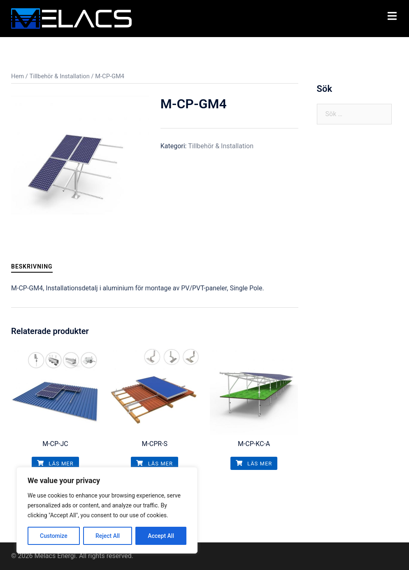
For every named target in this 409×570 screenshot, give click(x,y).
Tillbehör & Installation (60, 76)
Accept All (161, 536)
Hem (17, 76)
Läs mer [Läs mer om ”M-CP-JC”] (55, 463)
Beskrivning (32, 266)
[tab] (32, 266)
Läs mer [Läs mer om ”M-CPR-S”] (154, 463)
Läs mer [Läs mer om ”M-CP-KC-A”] (254, 463)
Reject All (107, 536)
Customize (53, 536)
